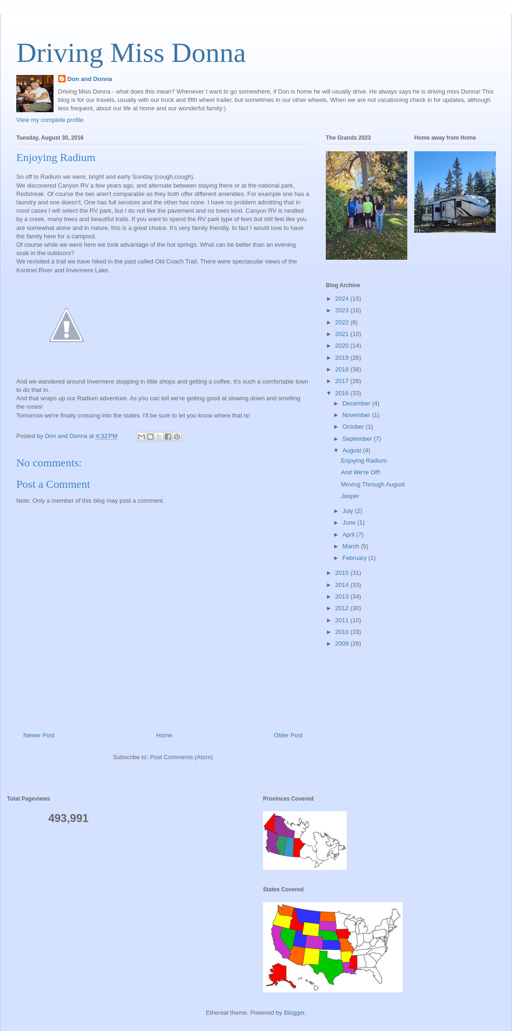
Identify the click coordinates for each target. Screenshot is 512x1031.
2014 (342, 584)
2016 (342, 393)
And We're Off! (360, 472)
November (357, 414)
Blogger (294, 1012)
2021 (342, 333)
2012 (342, 608)
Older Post (288, 735)
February (356, 557)
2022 (342, 322)
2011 (342, 620)
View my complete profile (49, 119)
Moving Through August (372, 484)
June (350, 522)
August (353, 450)
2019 (342, 357)
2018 (342, 369)
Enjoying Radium (363, 460)
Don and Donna (89, 78)
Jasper (350, 495)
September (358, 438)
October (354, 426)
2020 (342, 345)
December (357, 403)
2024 (342, 298)
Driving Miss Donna (131, 52)
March (352, 546)
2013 (342, 596)
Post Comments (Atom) (181, 757)
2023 (342, 310)
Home (164, 735)
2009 (342, 643)
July (349, 510)
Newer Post (38, 735)
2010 (342, 631)
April (350, 534)
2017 (342, 380)
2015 (342, 572)
